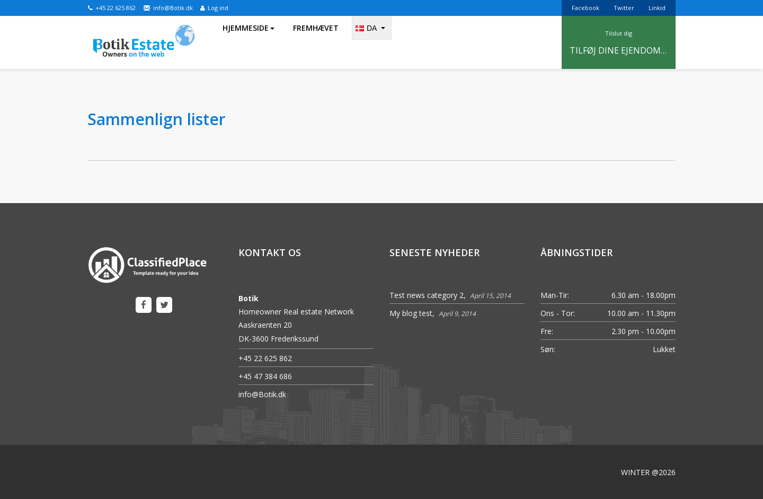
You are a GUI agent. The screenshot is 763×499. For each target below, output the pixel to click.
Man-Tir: (554, 295)
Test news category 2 (426, 295)
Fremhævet (316, 42)
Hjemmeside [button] (248, 42)
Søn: (547, 349)
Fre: (546, 331)
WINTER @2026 (648, 472)
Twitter (624, 8)
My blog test (410, 313)
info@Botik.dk (168, 8)
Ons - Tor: (557, 313)
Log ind (214, 8)
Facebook (585, 8)
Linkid (657, 8)
